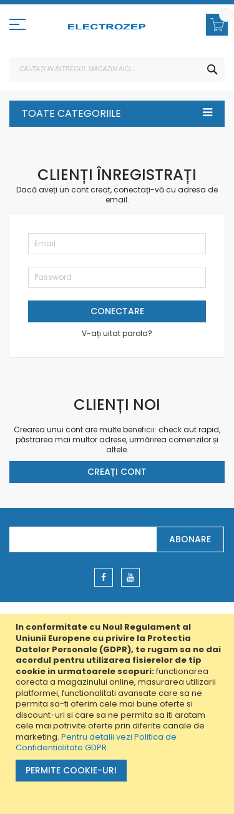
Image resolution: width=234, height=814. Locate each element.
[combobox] (117, 69)
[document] (119, 714)
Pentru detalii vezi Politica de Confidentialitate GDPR (96, 742)
